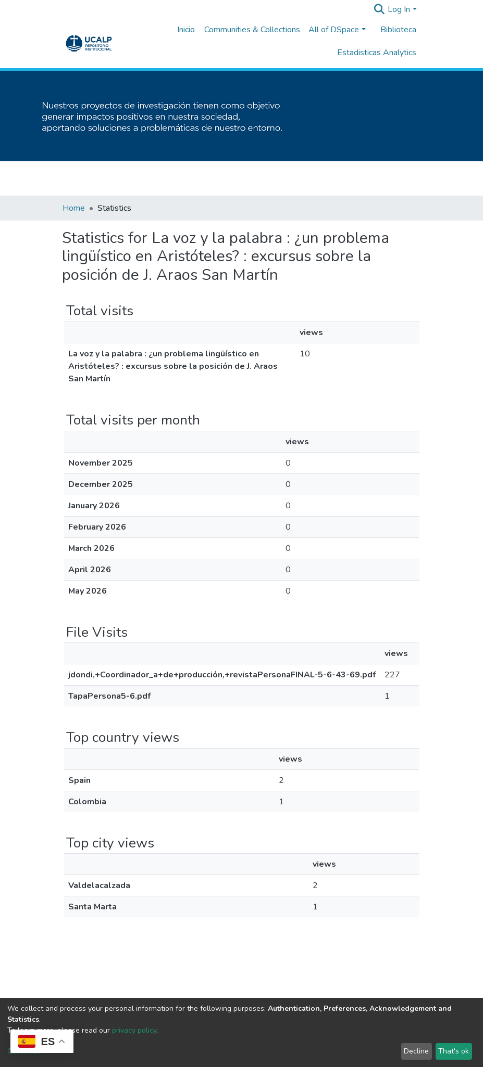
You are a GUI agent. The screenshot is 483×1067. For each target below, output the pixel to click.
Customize (24, 1051)
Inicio (186, 29)
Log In (399, 9)
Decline (416, 1051)
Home (74, 208)
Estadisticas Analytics (376, 52)
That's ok (453, 1051)
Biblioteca (398, 29)
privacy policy (134, 1030)
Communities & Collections (252, 29)
